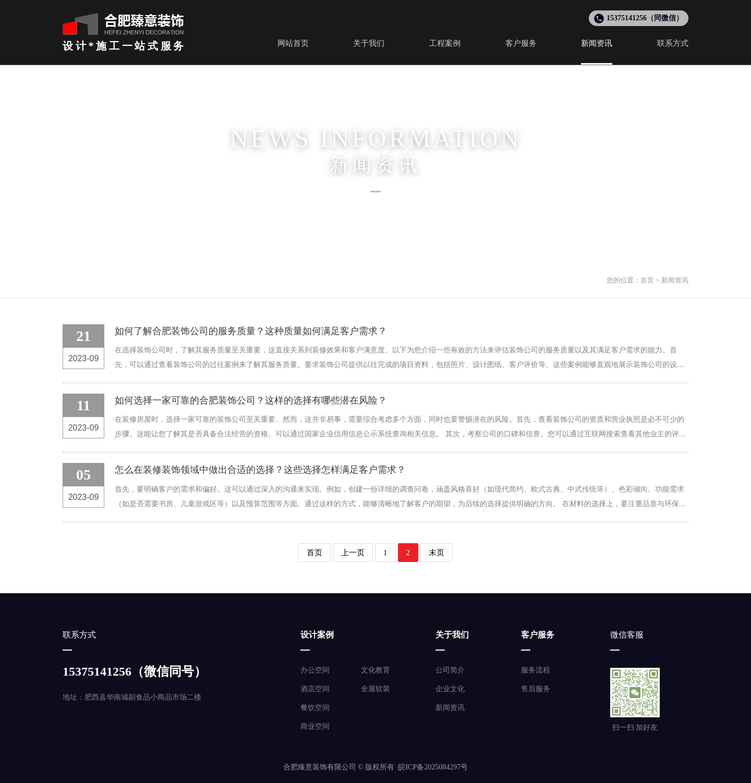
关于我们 (452, 634)
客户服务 (537, 634)
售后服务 (535, 689)
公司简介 (450, 670)
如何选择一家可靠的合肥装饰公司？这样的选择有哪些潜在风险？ (251, 400)
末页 (436, 552)
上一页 (353, 552)
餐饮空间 (315, 708)
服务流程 (535, 670)
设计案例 (317, 634)
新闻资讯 (674, 280)
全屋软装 (375, 689)
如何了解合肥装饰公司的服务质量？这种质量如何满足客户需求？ (251, 331)
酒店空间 (315, 689)
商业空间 (315, 726)
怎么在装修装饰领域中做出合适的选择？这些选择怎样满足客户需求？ (260, 469)
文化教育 (375, 670)
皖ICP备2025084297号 (433, 767)
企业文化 (450, 689)
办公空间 (315, 670)
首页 (647, 280)
